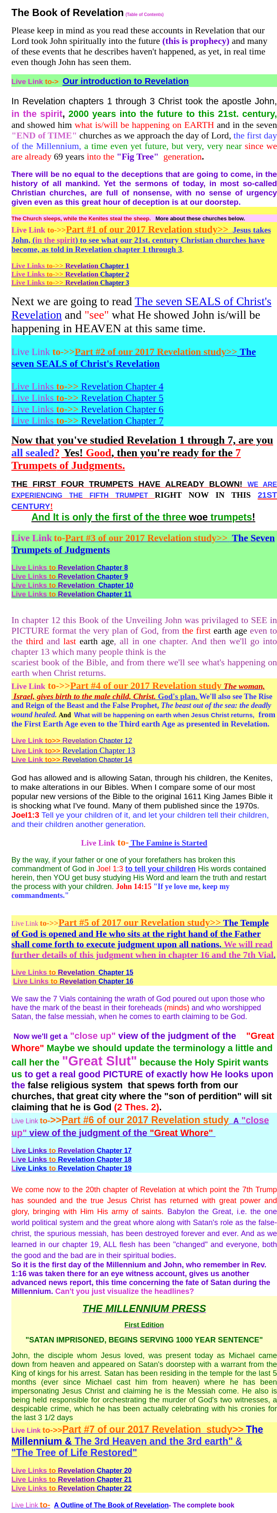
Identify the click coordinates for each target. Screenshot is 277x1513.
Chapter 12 (71, 740)
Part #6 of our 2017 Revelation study (145, 1119)
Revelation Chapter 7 (87, 420)
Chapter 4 (145, 386)
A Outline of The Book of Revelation (111, 1505)
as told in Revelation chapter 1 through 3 (111, 249)
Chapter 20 (114, 1470)
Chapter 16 (116, 981)
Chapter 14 (115, 759)
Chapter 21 (114, 1479)
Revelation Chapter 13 (98, 750)
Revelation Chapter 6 (87, 409)
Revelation (68, 386)
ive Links (31, 1168)
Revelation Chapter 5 (87, 397)
